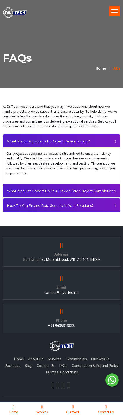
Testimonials (76, 359)
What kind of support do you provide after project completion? (61, 191)
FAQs (63, 365)
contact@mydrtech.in (61, 292)
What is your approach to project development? (48, 141)
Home (101, 68)
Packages (12, 365)
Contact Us (46, 365)
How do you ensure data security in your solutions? (50, 205)
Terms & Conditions (61, 372)
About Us (36, 359)
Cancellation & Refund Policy (95, 365)
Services (54, 359)
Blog (28, 365)
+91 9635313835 (61, 325)
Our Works (100, 359)
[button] (114, 11)
